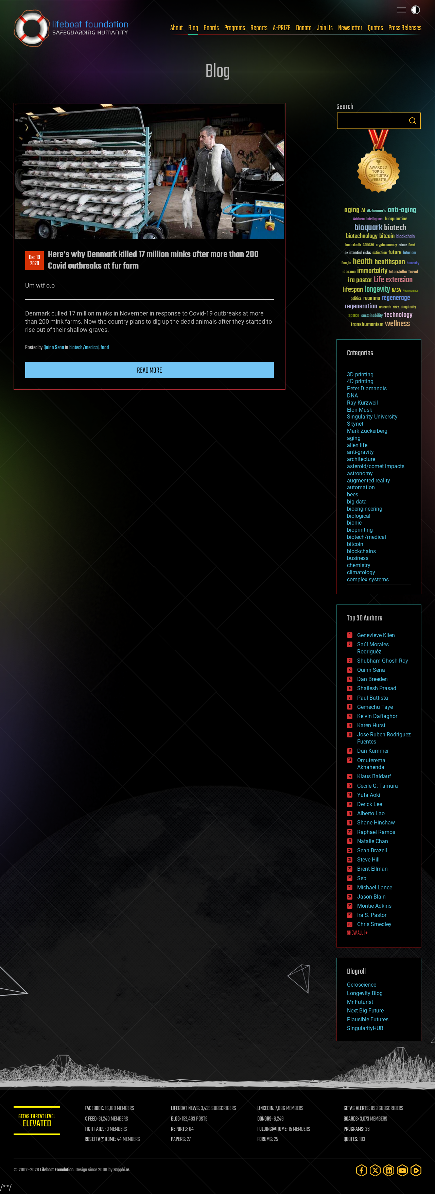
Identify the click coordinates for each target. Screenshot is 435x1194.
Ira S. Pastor (371, 915)
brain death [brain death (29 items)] (353, 245)
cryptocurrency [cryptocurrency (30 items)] (386, 245)
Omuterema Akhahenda (371, 764)
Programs (234, 28)
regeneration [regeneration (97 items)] (361, 306)
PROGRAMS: (354, 1129)
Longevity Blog (365, 993)
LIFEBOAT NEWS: (186, 1108)
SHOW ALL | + (357, 933)
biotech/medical (84, 347)
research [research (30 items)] (385, 307)
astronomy (360, 473)
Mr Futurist (360, 1002)
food (105, 347)
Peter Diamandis (367, 388)
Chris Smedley (374, 924)
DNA (352, 395)
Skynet (355, 424)
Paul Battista (372, 698)
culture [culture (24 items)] (403, 245)
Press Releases (404, 28)
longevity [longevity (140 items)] (377, 289)
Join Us (325, 28)
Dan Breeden (372, 679)
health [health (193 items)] (363, 262)
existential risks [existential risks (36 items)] (358, 253)
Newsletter (350, 28)
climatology (361, 572)
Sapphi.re (121, 1170)
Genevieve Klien (376, 635)
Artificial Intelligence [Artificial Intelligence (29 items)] (368, 219)
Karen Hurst (371, 725)
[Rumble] (416, 1170)
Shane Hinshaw (376, 822)
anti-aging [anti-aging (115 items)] (402, 210)
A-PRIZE (282, 28)
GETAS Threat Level (37, 1121)
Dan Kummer (373, 751)
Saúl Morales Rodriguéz (373, 648)
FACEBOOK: (95, 1108)
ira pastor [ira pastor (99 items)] (360, 280)
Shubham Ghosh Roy (382, 661)
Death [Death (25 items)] (411, 245)
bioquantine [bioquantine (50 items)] (396, 219)
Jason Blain (371, 896)
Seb (361, 878)
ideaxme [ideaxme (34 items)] (349, 272)
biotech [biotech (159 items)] (395, 228)
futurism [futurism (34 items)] (409, 253)
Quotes (375, 28)
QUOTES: (351, 1139)
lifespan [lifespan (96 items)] (353, 290)
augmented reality (368, 480)
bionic (354, 522)
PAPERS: (179, 1139)
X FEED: (92, 1119)
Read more (149, 370)
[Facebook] (361, 1170)
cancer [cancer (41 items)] (368, 245)
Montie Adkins (374, 906)
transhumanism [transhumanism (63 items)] (367, 324)
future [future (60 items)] (394, 252)
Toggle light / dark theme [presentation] (415, 9)
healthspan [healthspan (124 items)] (390, 262)
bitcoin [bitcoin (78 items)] (387, 236)
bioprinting (360, 530)
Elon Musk (359, 410)
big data (357, 501)
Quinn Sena (54, 347)
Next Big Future (365, 1010)
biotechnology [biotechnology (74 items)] (362, 236)
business (357, 558)
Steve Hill (368, 859)
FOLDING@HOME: (273, 1129)
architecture (361, 459)
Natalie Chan (372, 841)
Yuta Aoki (368, 795)
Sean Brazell (372, 850)
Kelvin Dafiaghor (377, 716)
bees (352, 494)
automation (361, 487)
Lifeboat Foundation (56, 1170)
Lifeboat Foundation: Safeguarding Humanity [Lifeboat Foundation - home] (71, 28)
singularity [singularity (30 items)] (408, 307)
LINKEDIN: (266, 1108)
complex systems (368, 579)
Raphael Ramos (376, 832)
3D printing (360, 374)
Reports (258, 28)
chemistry (358, 565)
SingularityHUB (365, 1028)
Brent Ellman (372, 869)
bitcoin (355, 544)
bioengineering (364, 509)
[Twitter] (375, 1170)
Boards (211, 28)
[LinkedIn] (388, 1170)
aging (354, 438)
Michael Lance (374, 887)
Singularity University (372, 416)
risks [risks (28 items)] (396, 307)
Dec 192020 (34, 261)
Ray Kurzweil (362, 402)
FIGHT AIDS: (96, 1129)
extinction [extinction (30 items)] (379, 253)
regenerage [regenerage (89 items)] (396, 298)
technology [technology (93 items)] (398, 315)
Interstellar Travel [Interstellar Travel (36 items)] (403, 272)
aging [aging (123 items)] (352, 210)
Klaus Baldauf (374, 776)
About (176, 28)
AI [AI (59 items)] (363, 211)
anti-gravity (360, 452)
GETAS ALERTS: (357, 1108)
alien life (357, 445)
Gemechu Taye (375, 707)
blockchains (361, 551)
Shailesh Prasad (376, 688)
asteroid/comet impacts (375, 466)
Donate (304, 28)
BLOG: (176, 1119)
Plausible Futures (367, 1019)
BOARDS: (351, 1119)
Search (412, 121)
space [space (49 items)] (354, 315)
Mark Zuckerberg (367, 431)
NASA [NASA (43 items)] (396, 290)
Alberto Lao (371, 813)
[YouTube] (402, 1170)
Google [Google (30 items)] (346, 263)
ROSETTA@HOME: (101, 1139)
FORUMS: (266, 1139)
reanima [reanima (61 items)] (371, 298)
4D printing (360, 381)
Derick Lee (369, 804)
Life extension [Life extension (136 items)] (393, 280)
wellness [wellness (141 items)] (397, 324)
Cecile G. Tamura (377, 786)
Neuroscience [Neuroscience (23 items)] (410, 291)
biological (358, 516)
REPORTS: (180, 1129)
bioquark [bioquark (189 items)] (368, 228)
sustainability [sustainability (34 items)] (372, 316)
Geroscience (361, 985)
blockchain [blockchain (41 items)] (405, 237)
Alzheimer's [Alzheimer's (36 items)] (376, 211)
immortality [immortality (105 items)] (372, 271)
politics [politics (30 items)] (356, 299)
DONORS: (265, 1119)
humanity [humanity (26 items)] (413, 263)
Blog (193, 28)
